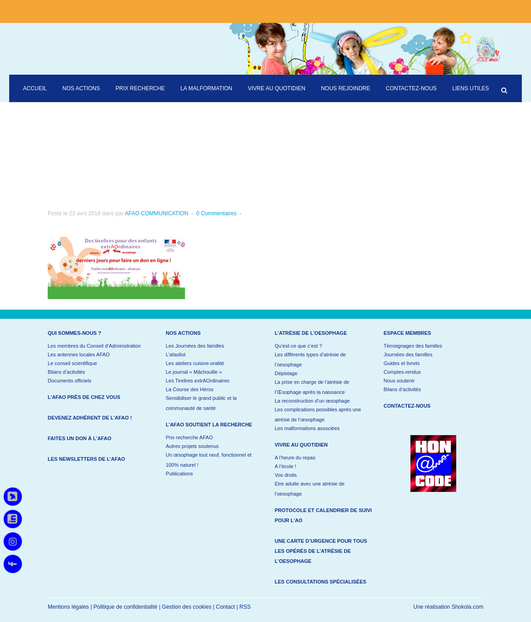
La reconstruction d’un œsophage (312, 401)
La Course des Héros (190, 389)
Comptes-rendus (402, 372)
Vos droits (286, 475)
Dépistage (286, 373)
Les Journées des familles (195, 346)
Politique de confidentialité (125, 607)
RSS (245, 607)
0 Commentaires (216, 213)
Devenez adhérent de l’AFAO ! (90, 417)
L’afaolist (176, 354)
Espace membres (407, 333)
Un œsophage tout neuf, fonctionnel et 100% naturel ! (209, 460)
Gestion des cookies (186, 607)
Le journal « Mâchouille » (194, 372)
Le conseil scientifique (72, 363)
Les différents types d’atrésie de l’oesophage (310, 359)
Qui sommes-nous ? (74, 333)
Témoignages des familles (413, 346)
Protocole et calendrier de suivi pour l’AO (323, 515)
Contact (225, 607)
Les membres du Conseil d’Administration (94, 346)
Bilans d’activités (66, 372)
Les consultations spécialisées (320, 581)
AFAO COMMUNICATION (156, 213)
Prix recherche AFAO (189, 437)
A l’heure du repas (295, 457)
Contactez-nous (407, 406)
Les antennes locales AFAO (79, 354)
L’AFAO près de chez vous (84, 397)
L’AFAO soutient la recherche (209, 424)
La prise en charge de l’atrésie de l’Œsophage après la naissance (312, 387)
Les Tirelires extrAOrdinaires (198, 380)
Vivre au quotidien (301, 444)
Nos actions (183, 333)
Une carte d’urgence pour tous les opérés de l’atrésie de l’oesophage (321, 551)
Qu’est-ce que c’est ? (298, 346)
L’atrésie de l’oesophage (311, 333)
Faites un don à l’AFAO (79, 438)
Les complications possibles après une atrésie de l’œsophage (318, 414)
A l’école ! (285, 466)
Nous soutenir (399, 380)
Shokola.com (467, 607)
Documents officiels (69, 380)
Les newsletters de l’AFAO (86, 459)
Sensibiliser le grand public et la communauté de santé (201, 403)
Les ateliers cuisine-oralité (195, 363)
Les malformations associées (307, 428)
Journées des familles (408, 354)
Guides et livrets (402, 363)
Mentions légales (68, 607)
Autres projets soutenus (192, 446)
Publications (179, 473)
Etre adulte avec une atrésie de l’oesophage (309, 489)
